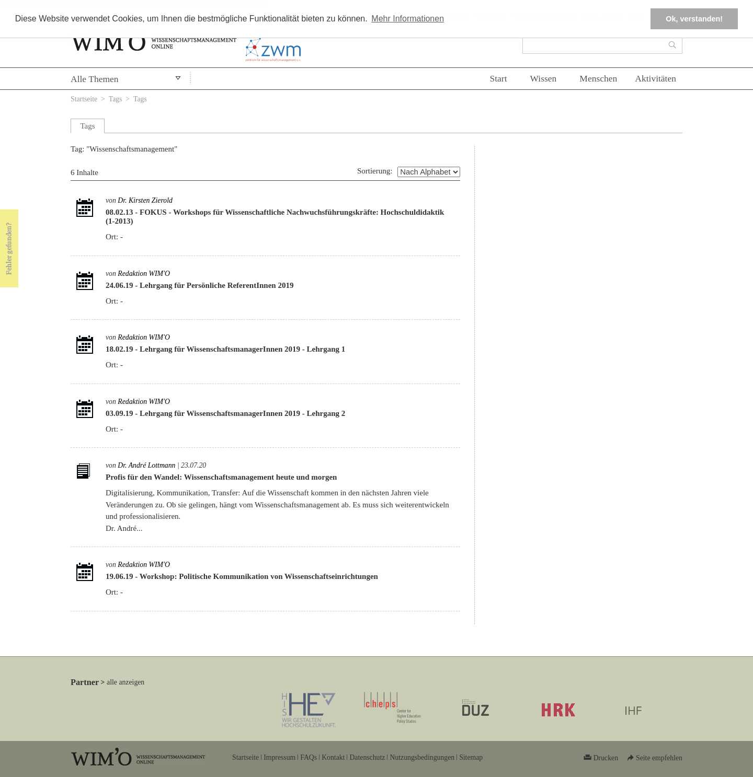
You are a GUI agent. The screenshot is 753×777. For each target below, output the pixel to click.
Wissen (543, 78)
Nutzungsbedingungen (422, 757)
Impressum (279, 757)
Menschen (598, 78)
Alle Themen (95, 79)
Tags (115, 99)
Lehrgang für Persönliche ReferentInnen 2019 (216, 285)
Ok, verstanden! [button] (694, 19)
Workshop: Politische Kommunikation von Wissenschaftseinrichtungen (259, 576)
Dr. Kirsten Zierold (145, 200)
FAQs (308, 757)
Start (498, 78)
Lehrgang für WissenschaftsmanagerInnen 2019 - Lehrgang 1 (242, 349)
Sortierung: (375, 171)
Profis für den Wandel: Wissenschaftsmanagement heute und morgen (221, 477)
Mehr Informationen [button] (407, 18)
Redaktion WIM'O (144, 273)
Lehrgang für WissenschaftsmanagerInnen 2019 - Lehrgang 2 (242, 413)
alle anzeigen (125, 682)
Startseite (84, 99)
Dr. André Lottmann (146, 465)
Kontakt (333, 757)
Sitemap (471, 757)
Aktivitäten (655, 78)
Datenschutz (367, 757)
